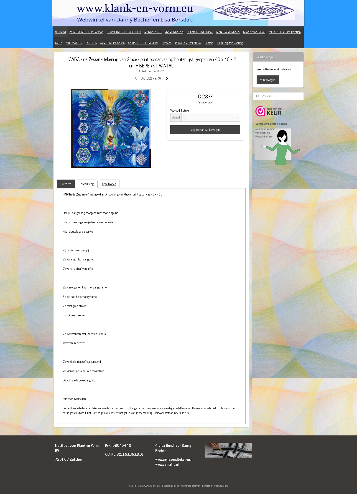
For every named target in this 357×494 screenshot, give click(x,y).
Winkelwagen (267, 79)
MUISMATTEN (74, 42)
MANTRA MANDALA (228, 31)
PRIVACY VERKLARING (188, 42)
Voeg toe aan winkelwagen (205, 129)
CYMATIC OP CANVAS (112, 42)
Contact (209, 42)
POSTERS (91, 42)
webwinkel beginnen (190, 486)
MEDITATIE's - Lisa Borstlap (285, 31)
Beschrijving (86, 183)
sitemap (171, 486)
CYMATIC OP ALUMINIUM (143, 42)
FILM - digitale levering (230, 42)
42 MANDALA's (174, 31)
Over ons (166, 42)
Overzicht (66, 183)
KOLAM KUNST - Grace (200, 31)
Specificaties (109, 183)
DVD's (58, 42)
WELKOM (60, 31)
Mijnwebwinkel (221, 486)
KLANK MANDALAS (254, 31)
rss (177, 486)
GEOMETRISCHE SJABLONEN (124, 31)
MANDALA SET (153, 31)
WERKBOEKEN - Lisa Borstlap (86, 31)
